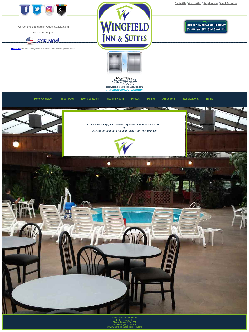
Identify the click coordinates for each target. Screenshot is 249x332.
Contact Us (180, 3)
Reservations (191, 98)
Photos (135, 98)
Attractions (168, 98)
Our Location (194, 3)
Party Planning (211, 3)
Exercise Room (90, 98)
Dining (151, 98)
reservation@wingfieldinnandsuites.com (124, 87)
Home (209, 98)
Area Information (228, 3)
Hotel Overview (43, 98)
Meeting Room (115, 98)
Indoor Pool (67, 98)
